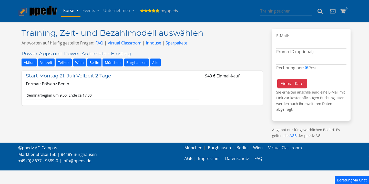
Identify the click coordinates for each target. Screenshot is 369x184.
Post (312, 68)
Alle (155, 62)
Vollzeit (46, 62)
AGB (293, 135)
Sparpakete (176, 43)
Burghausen (136, 62)
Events (89, 10)
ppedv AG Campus (37, 148)
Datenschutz (237, 158)
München (113, 62)
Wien (79, 62)
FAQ (99, 43)
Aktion (29, 62)
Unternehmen (117, 10)
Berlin (94, 62)
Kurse (69, 10)
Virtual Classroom (124, 43)
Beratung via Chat (352, 180)
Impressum (209, 158)
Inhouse (153, 43)
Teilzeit (64, 62)
